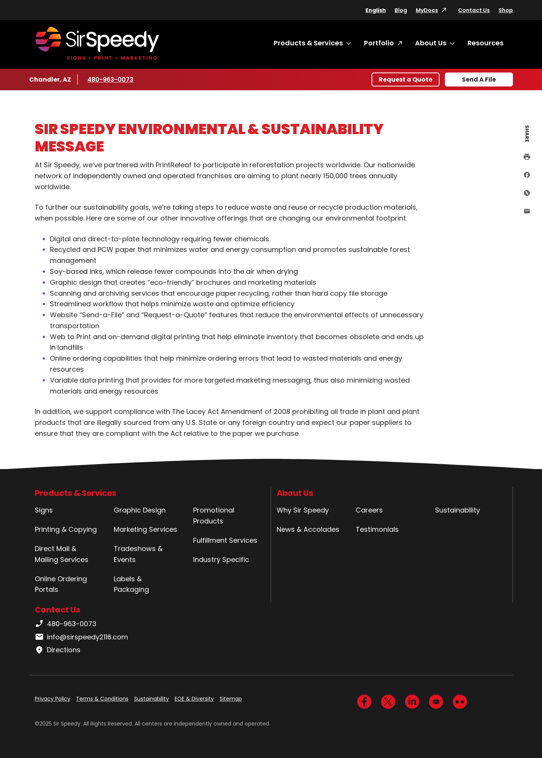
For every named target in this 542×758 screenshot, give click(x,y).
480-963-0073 (110, 79)
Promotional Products (213, 515)
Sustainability (457, 510)
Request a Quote (405, 79)
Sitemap (231, 698)
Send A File (479, 79)
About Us (430, 43)
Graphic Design (140, 510)
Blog (401, 10)
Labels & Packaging (131, 584)
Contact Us (474, 10)
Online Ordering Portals (61, 584)
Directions (58, 650)
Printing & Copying (66, 529)
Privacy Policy (52, 698)
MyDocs (427, 10)
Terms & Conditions (102, 698)
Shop (506, 10)
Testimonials (377, 529)
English (375, 10)
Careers (369, 510)
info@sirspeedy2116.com (81, 637)
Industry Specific (221, 559)
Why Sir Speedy (303, 510)
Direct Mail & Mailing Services (61, 554)
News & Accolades (308, 529)
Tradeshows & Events (138, 554)
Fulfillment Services (225, 540)
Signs (44, 510)
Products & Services (308, 43)
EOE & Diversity (194, 698)
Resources (485, 43)
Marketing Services (145, 529)
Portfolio (379, 43)
